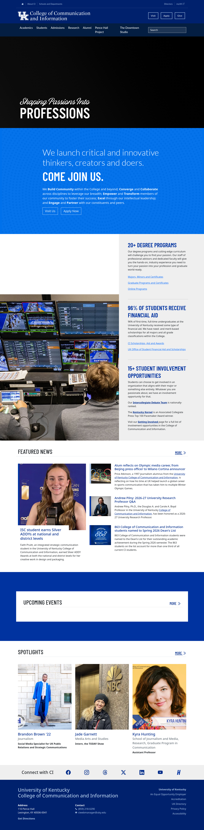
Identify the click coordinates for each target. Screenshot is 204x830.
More (180, 453)
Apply (166, 15)
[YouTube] (160, 772)
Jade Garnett (86, 734)
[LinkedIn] (141, 772)
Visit (153, 15)
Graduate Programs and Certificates (148, 283)
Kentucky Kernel (142, 412)
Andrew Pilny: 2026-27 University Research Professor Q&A (145, 500)
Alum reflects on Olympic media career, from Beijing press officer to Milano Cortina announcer (150, 467)
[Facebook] (68, 772)
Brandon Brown (31, 734)
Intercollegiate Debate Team (150, 402)
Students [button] (41, 27)
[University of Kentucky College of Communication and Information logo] (81, 15)
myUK (181, 3)
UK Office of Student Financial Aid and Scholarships (157, 349)
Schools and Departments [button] (50, 4)
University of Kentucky (44, 790)
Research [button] (73, 27)
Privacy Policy (178, 808)
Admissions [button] (58, 27)
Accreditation (178, 799)
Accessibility (179, 813)
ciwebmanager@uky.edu (92, 812)
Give (179, 15)
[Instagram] (86, 772)
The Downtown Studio (129, 30)
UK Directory (179, 804)
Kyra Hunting (144, 734)
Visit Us (50, 211)
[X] (123, 772)
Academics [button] (26, 27)
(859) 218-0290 (86, 809)
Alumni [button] (87, 27)
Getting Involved (148, 422)
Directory (168, 4)
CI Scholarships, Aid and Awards (146, 343)
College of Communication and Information (68, 795)
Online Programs (137, 289)
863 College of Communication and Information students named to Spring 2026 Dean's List (149, 529)
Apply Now (71, 211)
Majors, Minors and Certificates (145, 276)
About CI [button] (31, 4)
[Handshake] (179, 772)
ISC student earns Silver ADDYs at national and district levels (40, 534)
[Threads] (105, 772)
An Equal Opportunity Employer (168, 794)
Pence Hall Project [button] (101, 30)
